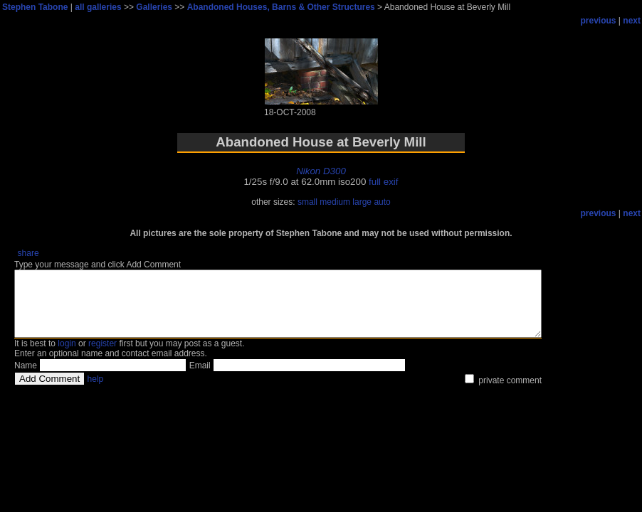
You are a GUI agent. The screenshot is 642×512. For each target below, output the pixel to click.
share (28, 253)
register (102, 356)
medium (335, 202)
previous (598, 21)
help (96, 392)
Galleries (154, 7)
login (66, 356)
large (362, 202)
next (632, 21)
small (307, 202)
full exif (383, 181)
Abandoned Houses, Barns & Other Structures (281, 7)
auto (382, 202)
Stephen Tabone (35, 7)
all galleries (98, 7)
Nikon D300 (321, 171)
